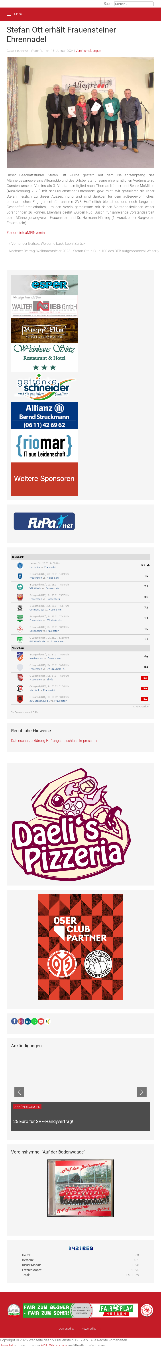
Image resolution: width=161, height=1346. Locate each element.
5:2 (143, 565)
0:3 (146, 597)
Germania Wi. (36, 609)
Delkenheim (35, 631)
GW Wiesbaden (37, 641)
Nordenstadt (36, 658)
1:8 (146, 639)
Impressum (88, 741)
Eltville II (51, 679)
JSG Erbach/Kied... (39, 700)
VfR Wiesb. (35, 588)
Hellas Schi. (53, 577)
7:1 (146, 586)
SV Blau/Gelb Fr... (56, 669)
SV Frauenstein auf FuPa (24, 712)
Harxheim (34, 567)
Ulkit (99, 1328)
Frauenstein (50, 567)
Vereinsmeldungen (88, 50)
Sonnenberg (53, 599)
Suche (108, 4)
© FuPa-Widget (141, 706)
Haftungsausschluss (62, 741)
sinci (78, 1328)
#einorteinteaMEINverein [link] (26, 233)
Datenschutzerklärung (28, 741)
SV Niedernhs (54, 620)
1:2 (146, 575)
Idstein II (34, 690)
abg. (146, 656)
